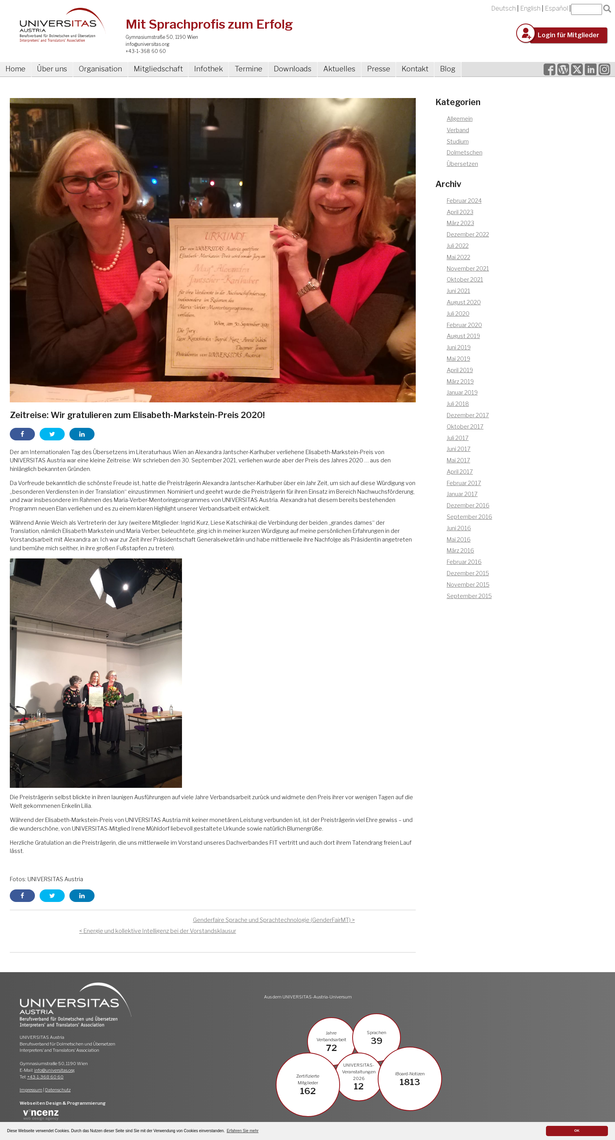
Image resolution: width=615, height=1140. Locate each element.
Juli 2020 (458, 313)
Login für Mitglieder (568, 35)
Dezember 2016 (468, 505)
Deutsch (503, 8)
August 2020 (464, 302)
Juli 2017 (458, 438)
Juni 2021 (458, 291)
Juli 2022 (458, 245)
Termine (248, 68)
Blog (447, 68)
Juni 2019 (459, 347)
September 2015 (469, 596)
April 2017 (460, 471)
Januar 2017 (462, 494)
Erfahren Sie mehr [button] (242, 1131)
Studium (458, 141)
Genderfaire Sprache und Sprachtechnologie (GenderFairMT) (272, 920)
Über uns (52, 68)
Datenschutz (58, 1090)
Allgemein (460, 118)
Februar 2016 (464, 561)
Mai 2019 (458, 358)
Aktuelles (339, 68)
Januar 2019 (462, 392)
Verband (458, 130)
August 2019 (463, 336)
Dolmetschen (464, 152)
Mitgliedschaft (158, 68)
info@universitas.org (147, 44)
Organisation (100, 68)
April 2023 (460, 212)
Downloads (292, 68)
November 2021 (468, 268)
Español (556, 8)
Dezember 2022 (468, 234)
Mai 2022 (458, 257)
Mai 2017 (458, 460)
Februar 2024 (464, 200)
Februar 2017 (464, 483)
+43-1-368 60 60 (146, 51)
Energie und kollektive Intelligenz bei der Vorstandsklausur (160, 931)
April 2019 (460, 370)
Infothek (208, 68)
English (530, 8)
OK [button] (577, 1131)
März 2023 (460, 223)
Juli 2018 (458, 403)
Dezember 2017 (468, 415)
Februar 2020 (464, 325)
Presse (378, 68)
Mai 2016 (459, 539)
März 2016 (460, 550)
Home (15, 68)
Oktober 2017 (465, 426)
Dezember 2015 (468, 573)
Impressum (31, 1090)
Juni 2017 (459, 449)
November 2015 (468, 584)
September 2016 (469, 516)
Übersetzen (462, 163)
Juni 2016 (459, 528)
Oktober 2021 (465, 279)
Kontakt (415, 68)
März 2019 (460, 381)
